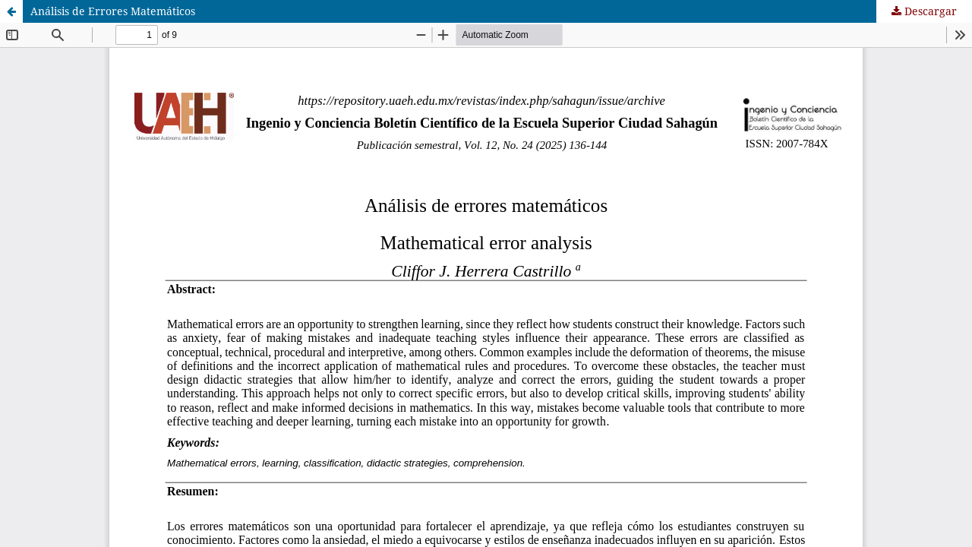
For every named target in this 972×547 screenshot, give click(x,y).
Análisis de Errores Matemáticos (112, 11)
